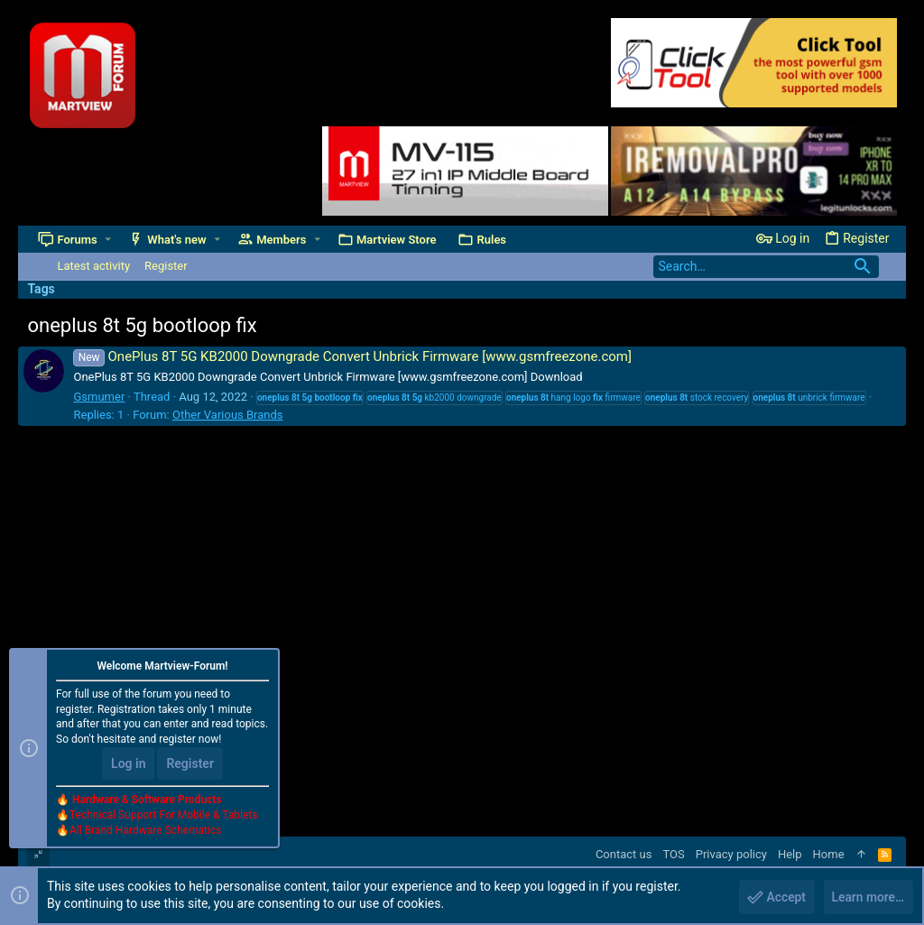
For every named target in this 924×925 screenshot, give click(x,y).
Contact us (624, 854)
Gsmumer (99, 396)
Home (829, 854)
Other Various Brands (227, 414)
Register (190, 764)
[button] (107, 239)
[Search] (766, 266)
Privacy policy (731, 854)
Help (790, 854)
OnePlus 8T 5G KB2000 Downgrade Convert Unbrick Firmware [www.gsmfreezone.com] (352, 356)
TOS (673, 854)
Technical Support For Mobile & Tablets (163, 815)
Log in (128, 764)
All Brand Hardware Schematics (145, 831)
